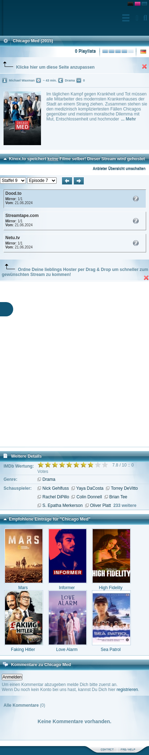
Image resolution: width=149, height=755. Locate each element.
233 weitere (125, 505)
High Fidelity (110, 587)
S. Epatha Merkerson (62, 505)
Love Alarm (66, 649)
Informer (67, 587)
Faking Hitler (23, 649)
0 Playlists (85, 51)
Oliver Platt (100, 505)
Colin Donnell (89, 496)
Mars (23, 587)
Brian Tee (118, 496)
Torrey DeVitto (124, 488)
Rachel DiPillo (55, 496)
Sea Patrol (110, 649)
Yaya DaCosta (89, 488)
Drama (48, 479)
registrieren (127, 689)
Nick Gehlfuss (55, 488)
